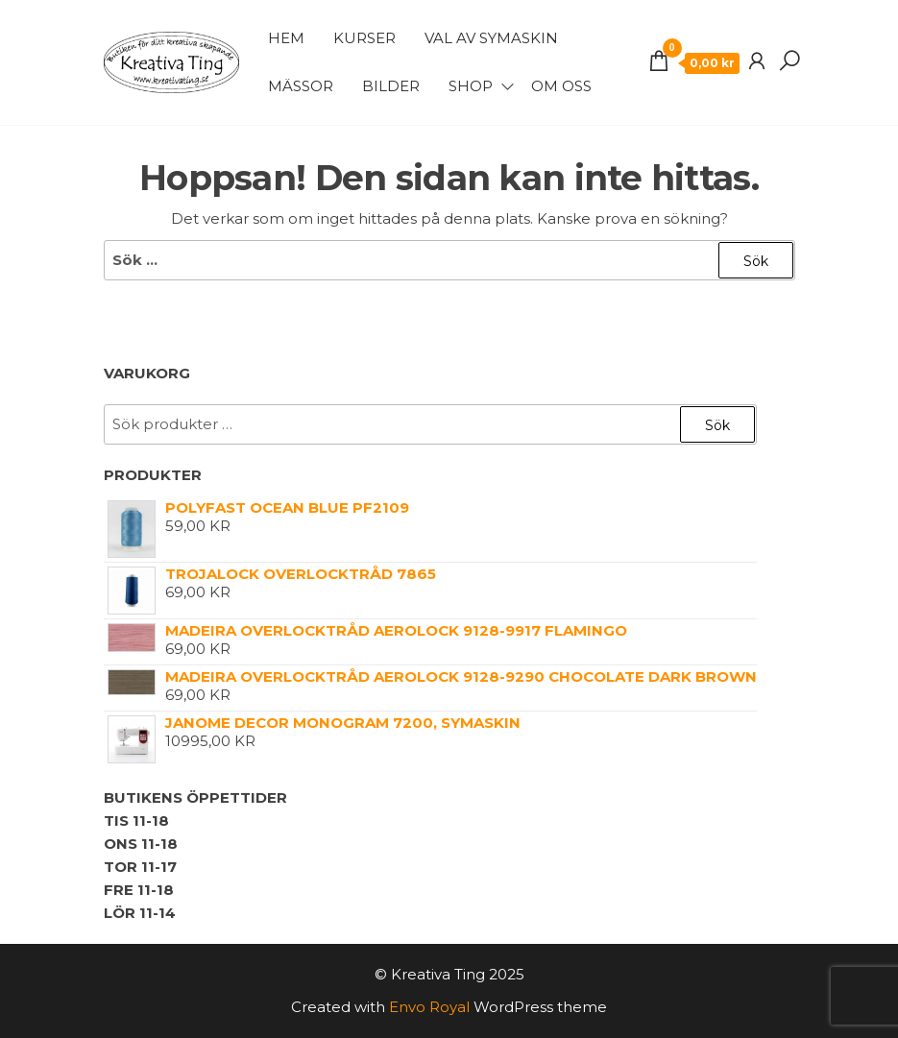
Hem (286, 38)
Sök (717, 425)
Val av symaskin (491, 38)
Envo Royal (429, 1007)
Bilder (391, 86)
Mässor (300, 86)
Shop (471, 86)
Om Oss (561, 86)
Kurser (364, 38)
